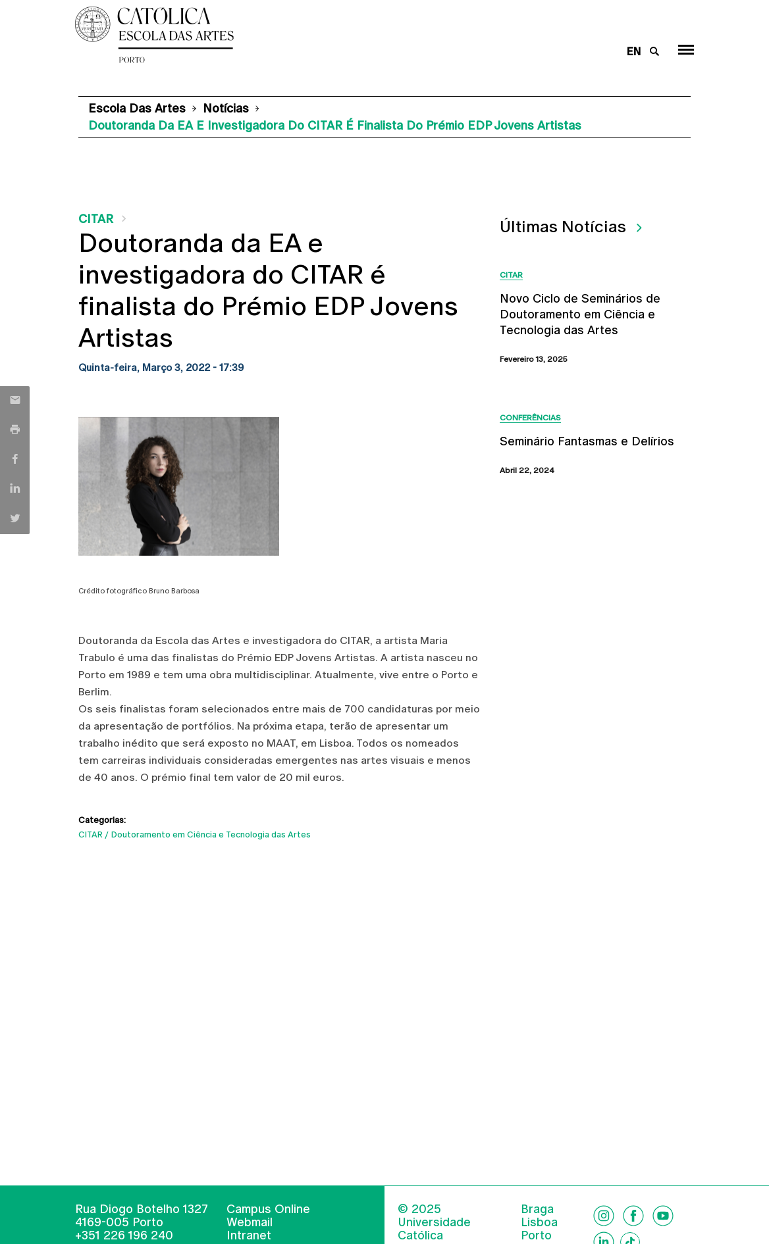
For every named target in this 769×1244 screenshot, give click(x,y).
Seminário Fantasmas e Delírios (587, 441)
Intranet (248, 1235)
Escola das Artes (137, 108)
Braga (537, 1209)
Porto (536, 1235)
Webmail (249, 1222)
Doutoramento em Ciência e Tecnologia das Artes (211, 834)
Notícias (226, 108)
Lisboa (539, 1222)
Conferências (530, 417)
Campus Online (268, 1209)
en (634, 51)
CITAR (95, 219)
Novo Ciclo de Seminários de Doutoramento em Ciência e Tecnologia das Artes (580, 314)
